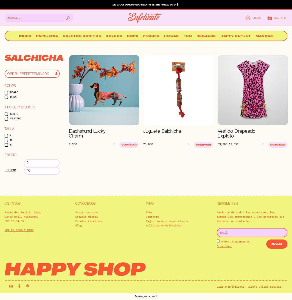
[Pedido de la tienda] (32, 74)
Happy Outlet (235, 36)
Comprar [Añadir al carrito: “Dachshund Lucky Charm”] (129, 145)
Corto (14, 114)
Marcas (264, 36)
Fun (187, 36)
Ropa (132, 36)
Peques (151, 36)
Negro (14, 92)
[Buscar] (67, 18)
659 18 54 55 (14, 221)
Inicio (25, 36)
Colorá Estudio (270, 286)
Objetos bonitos (81, 36)
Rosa (13, 97)
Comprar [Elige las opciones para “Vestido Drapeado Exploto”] (277, 145)
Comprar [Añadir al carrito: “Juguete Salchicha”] (203, 145)
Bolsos (114, 36)
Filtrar (10, 170)
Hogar (171, 36)
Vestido (15, 118)
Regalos (206, 36)
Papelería (47, 36)
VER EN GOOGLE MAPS (19, 230)
